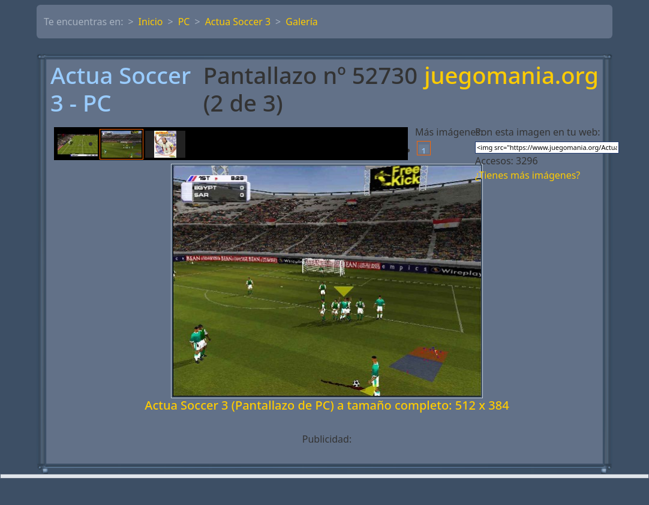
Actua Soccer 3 (238, 21)
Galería (302, 21)
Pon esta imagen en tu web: (537, 132)
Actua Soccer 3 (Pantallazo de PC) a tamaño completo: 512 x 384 (327, 405)
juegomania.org (511, 76)
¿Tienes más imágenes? (527, 175)
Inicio (151, 21)
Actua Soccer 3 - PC (120, 89)
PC (184, 21)
